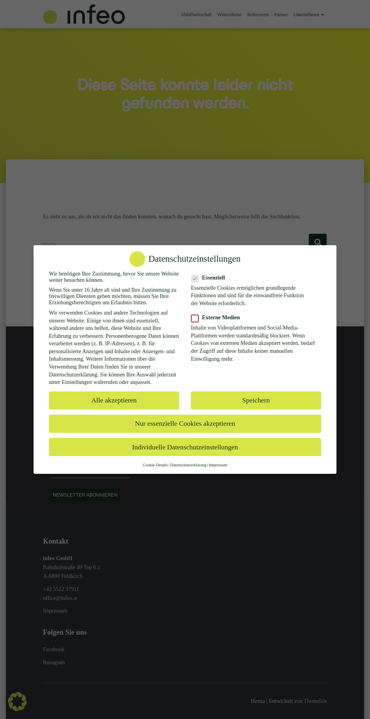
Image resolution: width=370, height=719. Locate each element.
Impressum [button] (218, 465)
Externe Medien (218, 318)
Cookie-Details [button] (155, 465)
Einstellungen (77, 382)
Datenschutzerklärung (73, 375)
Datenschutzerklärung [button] (188, 465)
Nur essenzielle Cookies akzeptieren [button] (185, 423)
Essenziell (210, 278)
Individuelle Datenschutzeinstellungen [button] (185, 447)
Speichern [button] (256, 400)
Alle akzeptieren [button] (113, 400)
